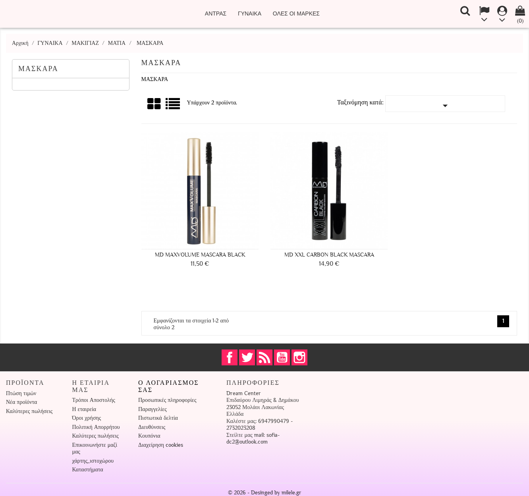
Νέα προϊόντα (21, 402)
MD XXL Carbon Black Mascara (329, 255)
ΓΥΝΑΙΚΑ (249, 13)
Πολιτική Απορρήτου (96, 427)
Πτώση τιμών (21, 393)
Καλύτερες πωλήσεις (29, 411)
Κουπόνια (149, 436)
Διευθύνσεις (151, 427)
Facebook (229, 357)
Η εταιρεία (84, 409)
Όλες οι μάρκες (296, 13)
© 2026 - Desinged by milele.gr (264, 493)
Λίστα (173, 106)
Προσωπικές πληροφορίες (167, 400)
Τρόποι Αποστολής (93, 400)
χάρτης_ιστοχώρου (93, 461)
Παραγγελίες (152, 409)
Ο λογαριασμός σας (168, 386)
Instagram (299, 357)
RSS (264, 357)
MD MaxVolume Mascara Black (200, 255)
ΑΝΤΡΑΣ (215, 13)
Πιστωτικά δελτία (158, 418)
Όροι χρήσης (86, 418)
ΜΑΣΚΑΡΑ (38, 69)
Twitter (247, 357)
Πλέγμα (154, 104)
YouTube (282, 357)
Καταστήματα (87, 470)
